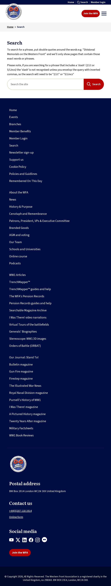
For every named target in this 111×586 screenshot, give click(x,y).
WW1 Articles (17, 275)
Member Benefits (20, 131)
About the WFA (18, 192)
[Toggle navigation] (104, 13)
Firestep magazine (21, 378)
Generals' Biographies (23, 331)
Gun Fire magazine (21, 371)
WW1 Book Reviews (21, 435)
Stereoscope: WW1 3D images (27, 338)
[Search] (45, 84)
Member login (98, 2)
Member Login (18, 138)
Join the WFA (90, 13)
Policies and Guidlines (23, 174)
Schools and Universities (24, 249)
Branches (15, 124)
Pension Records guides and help (30, 303)
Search (84, 2)
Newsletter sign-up (21, 152)
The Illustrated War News (25, 386)
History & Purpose (20, 206)
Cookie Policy (17, 167)
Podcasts (15, 263)
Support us (16, 159)
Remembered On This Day (25, 181)
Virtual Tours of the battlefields (29, 324)
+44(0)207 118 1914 (20, 511)
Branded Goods (19, 228)
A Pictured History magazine (27, 414)
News (12, 199)
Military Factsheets (21, 428)
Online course (18, 256)
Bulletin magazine (21, 364)
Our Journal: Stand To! (24, 357)
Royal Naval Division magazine (28, 393)
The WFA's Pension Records (26, 296)
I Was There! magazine (23, 407)
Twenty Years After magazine (27, 421)
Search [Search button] (96, 84)
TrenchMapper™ (19, 282)
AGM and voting (19, 235)
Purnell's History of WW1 (25, 400)
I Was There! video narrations (27, 317)
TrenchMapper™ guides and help (30, 289)
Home (71, 2)
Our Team (15, 242)
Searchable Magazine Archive (28, 310)
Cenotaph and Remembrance (28, 214)
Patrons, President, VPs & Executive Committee (39, 221)
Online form (16, 517)
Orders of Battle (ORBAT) (25, 346)
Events (13, 117)
